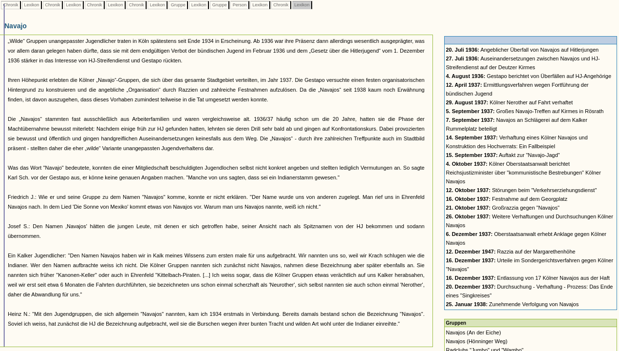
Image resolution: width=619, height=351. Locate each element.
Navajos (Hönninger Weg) (476, 341)
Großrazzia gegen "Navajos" (502, 208)
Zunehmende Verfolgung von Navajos (512, 304)
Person (239, 4)
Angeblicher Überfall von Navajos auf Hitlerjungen (522, 50)
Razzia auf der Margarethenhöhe (510, 251)
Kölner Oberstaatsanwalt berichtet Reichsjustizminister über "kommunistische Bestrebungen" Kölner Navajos (523, 172)
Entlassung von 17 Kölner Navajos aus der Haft (527, 278)
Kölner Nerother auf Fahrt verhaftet (509, 102)
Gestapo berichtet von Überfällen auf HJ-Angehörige (528, 76)
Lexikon (31, 4)
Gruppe (178, 4)
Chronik (10, 4)
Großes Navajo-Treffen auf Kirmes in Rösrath (524, 111)
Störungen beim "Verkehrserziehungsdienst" (521, 190)
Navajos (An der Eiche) (473, 332)
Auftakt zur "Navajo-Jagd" (503, 155)
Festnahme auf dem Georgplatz (506, 199)
